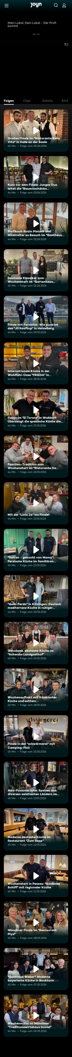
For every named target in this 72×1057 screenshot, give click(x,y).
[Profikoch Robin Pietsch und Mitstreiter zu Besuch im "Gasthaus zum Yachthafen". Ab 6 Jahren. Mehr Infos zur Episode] (36, 224)
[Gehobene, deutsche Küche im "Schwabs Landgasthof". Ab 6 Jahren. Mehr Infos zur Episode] (36, 643)
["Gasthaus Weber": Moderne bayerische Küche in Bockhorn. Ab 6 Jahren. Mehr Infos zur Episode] (36, 969)
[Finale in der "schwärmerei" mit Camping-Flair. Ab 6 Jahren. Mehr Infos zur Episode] (36, 736)
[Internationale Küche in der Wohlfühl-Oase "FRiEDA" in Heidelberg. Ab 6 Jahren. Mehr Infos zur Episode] (36, 363)
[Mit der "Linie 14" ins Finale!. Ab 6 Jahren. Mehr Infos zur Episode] (36, 503)
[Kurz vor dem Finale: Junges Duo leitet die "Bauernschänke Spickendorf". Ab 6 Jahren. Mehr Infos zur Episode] (36, 177)
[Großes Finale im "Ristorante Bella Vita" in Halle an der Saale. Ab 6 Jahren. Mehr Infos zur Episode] (36, 130)
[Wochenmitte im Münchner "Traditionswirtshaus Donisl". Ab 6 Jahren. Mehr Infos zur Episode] (36, 1016)
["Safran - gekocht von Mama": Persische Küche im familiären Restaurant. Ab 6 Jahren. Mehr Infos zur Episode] (36, 550)
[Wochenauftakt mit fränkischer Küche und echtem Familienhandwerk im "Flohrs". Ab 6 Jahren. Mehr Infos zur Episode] (36, 690)
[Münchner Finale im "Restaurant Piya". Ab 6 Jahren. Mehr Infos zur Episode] (36, 922)
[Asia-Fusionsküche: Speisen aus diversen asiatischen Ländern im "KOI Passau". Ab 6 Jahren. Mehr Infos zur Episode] (36, 783)
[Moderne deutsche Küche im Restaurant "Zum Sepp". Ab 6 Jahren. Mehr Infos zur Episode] (36, 829)
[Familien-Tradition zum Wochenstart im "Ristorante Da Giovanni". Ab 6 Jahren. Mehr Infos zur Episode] (36, 457)
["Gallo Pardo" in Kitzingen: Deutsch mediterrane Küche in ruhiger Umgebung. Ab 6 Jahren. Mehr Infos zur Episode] (36, 596)
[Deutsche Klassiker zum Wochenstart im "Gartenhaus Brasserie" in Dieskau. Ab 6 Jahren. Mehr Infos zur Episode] (36, 270)
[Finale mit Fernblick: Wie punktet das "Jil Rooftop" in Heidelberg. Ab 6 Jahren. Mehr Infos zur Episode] (36, 317)
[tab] (10, 101)
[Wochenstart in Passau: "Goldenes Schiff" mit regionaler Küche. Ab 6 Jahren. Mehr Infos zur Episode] (36, 876)
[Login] (64, 5)
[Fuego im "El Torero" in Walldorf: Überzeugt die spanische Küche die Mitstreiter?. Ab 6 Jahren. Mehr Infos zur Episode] (36, 410)
